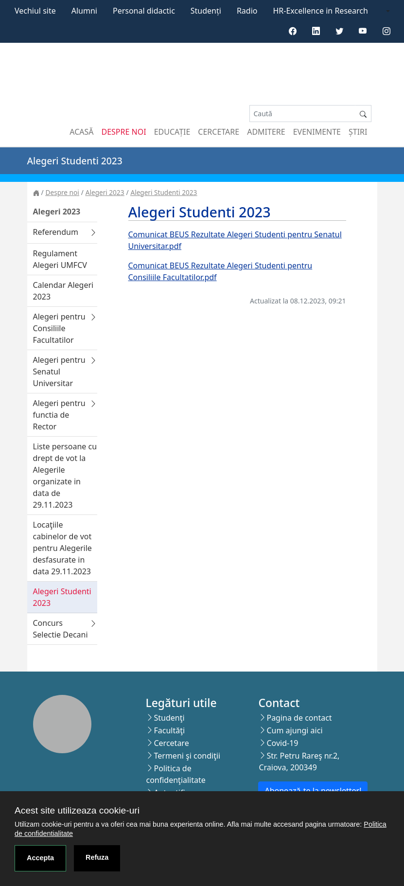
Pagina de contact (299, 717)
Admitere (266, 131)
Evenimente (317, 131)
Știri (358, 131)
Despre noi (124, 131)
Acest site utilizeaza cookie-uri (77, 810)
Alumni (84, 10)
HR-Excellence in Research (320, 10)
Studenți (206, 10)
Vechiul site (35, 10)
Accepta (40, 858)
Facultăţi (169, 730)
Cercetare (218, 131)
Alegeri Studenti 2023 (163, 192)
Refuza (97, 857)
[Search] (302, 113)
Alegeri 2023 (105, 192)
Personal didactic (144, 10)
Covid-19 (282, 743)
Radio (247, 10)
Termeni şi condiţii (187, 755)
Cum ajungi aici (294, 730)
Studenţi (169, 717)
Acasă (81, 131)
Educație (172, 131)
